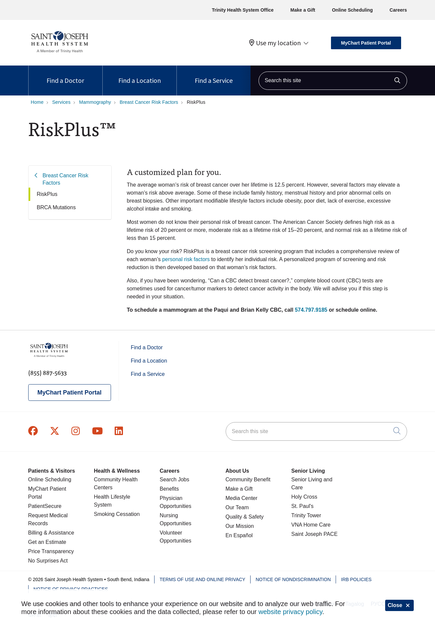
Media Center (242, 498)
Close (399, 605)
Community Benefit (248, 479)
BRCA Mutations (56, 207)
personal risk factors (186, 259)
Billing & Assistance (51, 533)
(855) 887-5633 (47, 372)
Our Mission (240, 526)
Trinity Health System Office (242, 10)
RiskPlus (47, 194)
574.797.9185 (311, 310)
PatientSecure (45, 506)
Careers (398, 10)
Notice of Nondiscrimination (293, 579)
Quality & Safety (245, 517)
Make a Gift (302, 10)
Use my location (275, 43)
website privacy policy (290, 611)
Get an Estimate (47, 542)
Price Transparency (51, 551)
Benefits (169, 489)
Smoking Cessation (117, 514)
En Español (239, 535)
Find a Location (139, 75)
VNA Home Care (311, 525)
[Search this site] (333, 81)
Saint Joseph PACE (314, 534)
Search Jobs (174, 479)
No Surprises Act (48, 560)
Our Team (237, 507)
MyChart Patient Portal (366, 43)
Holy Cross (304, 497)
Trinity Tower (306, 515)
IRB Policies (356, 579)
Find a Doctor (65, 75)
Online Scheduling (352, 10)
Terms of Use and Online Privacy (202, 579)
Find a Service (214, 75)
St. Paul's (302, 506)
